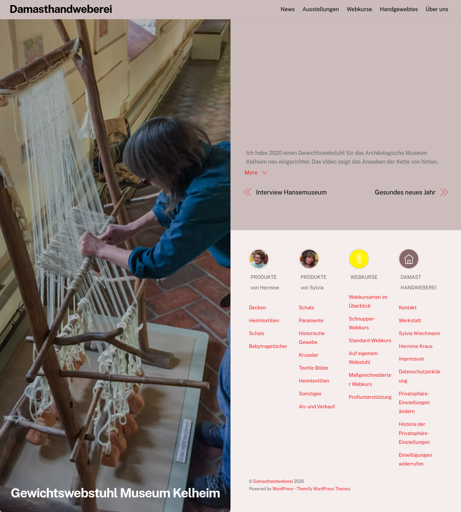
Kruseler (308, 355)
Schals (256, 333)
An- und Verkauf (317, 406)
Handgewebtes (399, 9)
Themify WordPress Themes (323, 488)
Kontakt (408, 307)
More (252, 172)
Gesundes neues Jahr (405, 192)
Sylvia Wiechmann (419, 333)
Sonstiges (310, 393)
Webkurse (359, 9)
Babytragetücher (268, 346)
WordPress (283, 488)
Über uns (437, 9)
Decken (257, 307)
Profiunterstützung (370, 397)
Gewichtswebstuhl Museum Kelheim (115, 492)
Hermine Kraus (415, 346)
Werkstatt (410, 320)
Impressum (411, 359)
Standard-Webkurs (370, 340)
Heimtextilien (264, 320)
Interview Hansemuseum (291, 192)
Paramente (311, 320)
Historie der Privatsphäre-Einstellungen (414, 433)
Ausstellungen (320, 9)
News (288, 9)
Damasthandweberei (273, 481)
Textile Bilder (313, 368)
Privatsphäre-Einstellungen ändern (414, 402)
